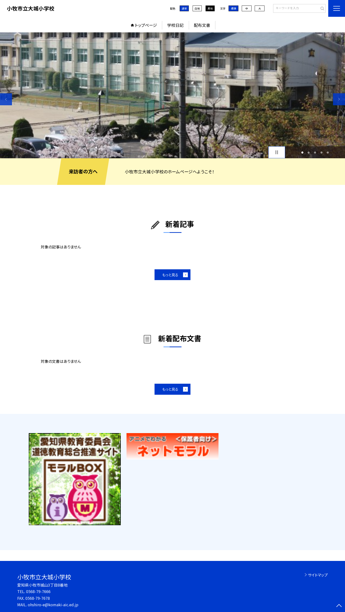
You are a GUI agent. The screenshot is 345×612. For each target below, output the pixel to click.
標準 (233, 8)
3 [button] (315, 152)
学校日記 (175, 25)
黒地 (210, 8)
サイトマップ (318, 575)
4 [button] (321, 152)
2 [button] (309, 152)
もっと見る (170, 274)
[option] (172, 95)
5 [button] (328, 152)
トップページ (146, 25)
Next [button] (339, 99)
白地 (197, 8)
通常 (184, 8)
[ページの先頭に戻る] (339, 606)
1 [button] (302, 152)
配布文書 (202, 25)
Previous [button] (6, 99)
